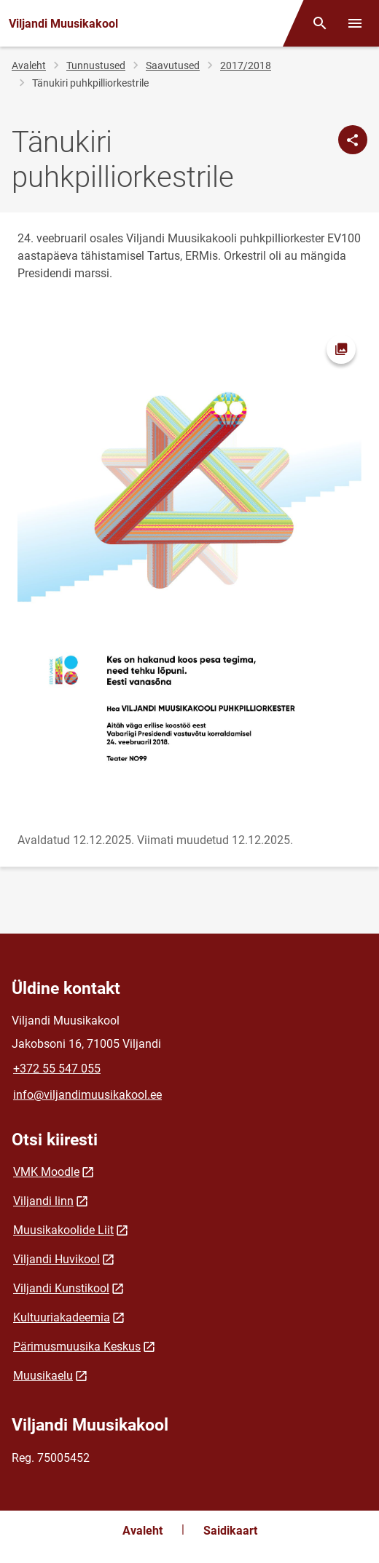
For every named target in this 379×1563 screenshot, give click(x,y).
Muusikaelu (43, 1376)
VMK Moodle (46, 1172)
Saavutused (173, 65)
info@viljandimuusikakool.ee (87, 1095)
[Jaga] (352, 139)
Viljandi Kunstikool (61, 1288)
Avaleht (29, 65)
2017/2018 (245, 65)
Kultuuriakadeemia (61, 1317)
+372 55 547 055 (57, 1068)
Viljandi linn (43, 1201)
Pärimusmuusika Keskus (77, 1346)
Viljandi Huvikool (56, 1259)
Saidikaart (230, 1531)
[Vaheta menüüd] (355, 23)
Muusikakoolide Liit (63, 1230)
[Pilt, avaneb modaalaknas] (189, 571)
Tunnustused (95, 65)
